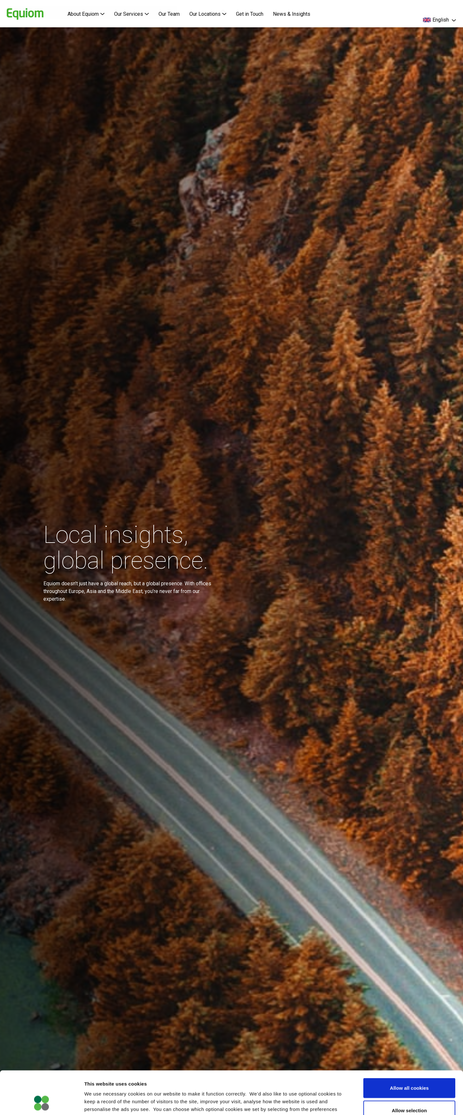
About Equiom (86, 14)
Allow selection (409, 1070)
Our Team (169, 14)
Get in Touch (249, 14)
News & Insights (291, 14)
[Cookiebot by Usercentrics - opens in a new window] (42, 1102)
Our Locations (207, 14)
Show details (337, 1102)
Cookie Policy (207, 1076)
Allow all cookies (409, 1047)
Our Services (131, 14)
